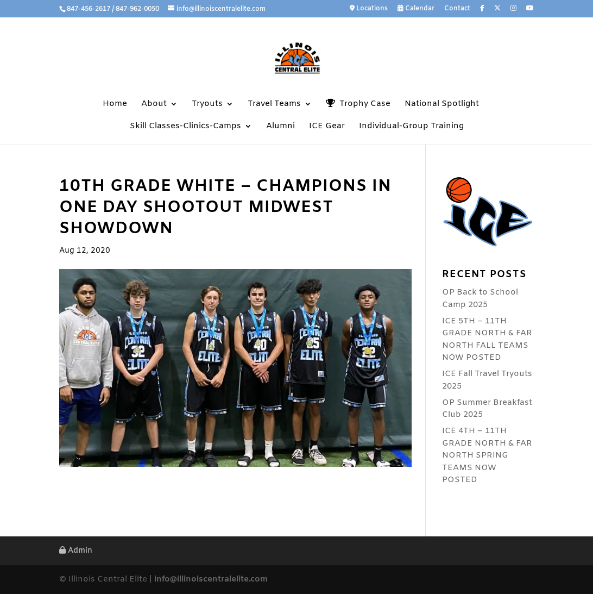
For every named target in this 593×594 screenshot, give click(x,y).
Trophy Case (358, 104)
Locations (369, 9)
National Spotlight (442, 104)
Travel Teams (274, 104)
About (154, 104)
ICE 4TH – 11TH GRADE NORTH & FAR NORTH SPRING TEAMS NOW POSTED (487, 455)
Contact (457, 9)
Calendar (416, 9)
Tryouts (207, 104)
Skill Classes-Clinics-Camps (185, 127)
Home (115, 104)
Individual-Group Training (411, 127)
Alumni (280, 127)
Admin (75, 551)
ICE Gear (327, 127)
